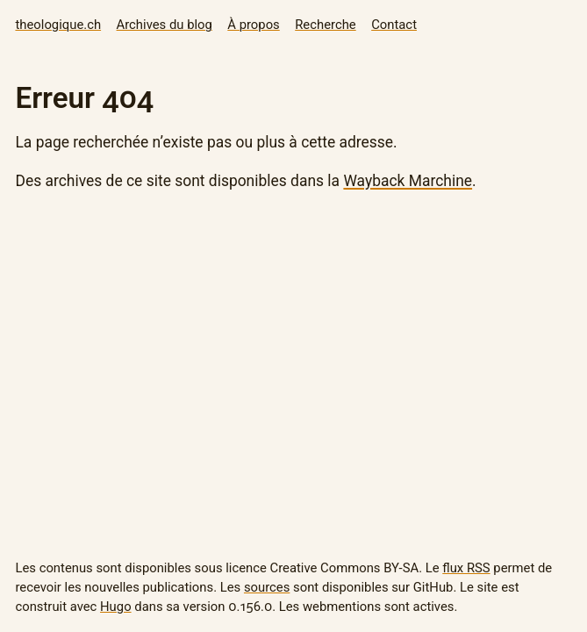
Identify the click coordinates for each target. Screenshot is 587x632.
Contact (394, 24)
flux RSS (466, 568)
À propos (253, 24)
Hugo (116, 606)
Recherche (325, 24)
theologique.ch (58, 24)
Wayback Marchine (407, 181)
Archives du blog (164, 24)
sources (267, 587)
